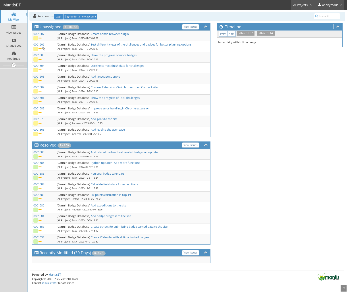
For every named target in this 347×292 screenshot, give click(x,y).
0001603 (38, 76)
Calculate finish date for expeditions (114, 184)
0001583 (38, 195)
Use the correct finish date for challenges (117, 66)
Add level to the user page (108, 130)
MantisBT (54, 275)
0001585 (38, 163)
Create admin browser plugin (110, 34)
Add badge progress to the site (111, 216)
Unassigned (51, 26)
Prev (223, 34)
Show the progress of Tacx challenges (115, 98)
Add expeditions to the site (108, 205)
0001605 (38, 55)
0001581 (38, 216)
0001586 (38, 174)
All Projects (303, 5)
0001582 (38, 108)
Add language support (105, 76)
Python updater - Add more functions (115, 163)
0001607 (38, 34)
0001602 (38, 87)
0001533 (38, 237)
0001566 (38, 130)
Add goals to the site (104, 119)
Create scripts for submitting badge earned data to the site (129, 227)
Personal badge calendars (107, 174)
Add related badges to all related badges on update (124, 152)
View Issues (190, 27)
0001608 (38, 152)
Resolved (48, 145)
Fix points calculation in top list (111, 195)
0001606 (38, 44)
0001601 (38, 98)
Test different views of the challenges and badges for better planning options (141, 44)
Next (231, 34)
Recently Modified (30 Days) (65, 252)
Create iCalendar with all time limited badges (120, 237)
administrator (50, 282)
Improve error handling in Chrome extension (120, 108)
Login (59, 16)
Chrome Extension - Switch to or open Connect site (124, 87)
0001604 (38, 66)
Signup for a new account (80, 16)
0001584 (38, 184)
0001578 (38, 119)
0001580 (38, 205)
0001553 (38, 227)
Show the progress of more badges (114, 55)
